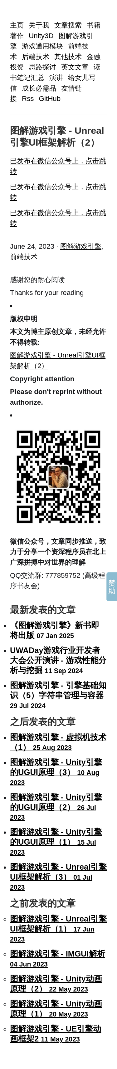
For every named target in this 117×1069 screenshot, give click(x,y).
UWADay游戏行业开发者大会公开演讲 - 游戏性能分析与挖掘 (58, 660)
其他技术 (68, 57)
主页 (17, 25)
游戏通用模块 (42, 46)
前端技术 (23, 257)
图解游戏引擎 (80, 246)
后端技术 (35, 57)
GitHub (50, 98)
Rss (28, 98)
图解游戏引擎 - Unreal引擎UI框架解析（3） (58, 876)
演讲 (56, 78)
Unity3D (41, 36)
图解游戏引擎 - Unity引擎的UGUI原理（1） (56, 841)
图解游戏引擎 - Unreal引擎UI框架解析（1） (58, 928)
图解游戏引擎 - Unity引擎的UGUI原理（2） (56, 807)
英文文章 (75, 67)
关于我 (39, 25)
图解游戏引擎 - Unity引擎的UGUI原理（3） (56, 772)
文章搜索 (68, 25)
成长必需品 (39, 88)
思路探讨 (42, 67)
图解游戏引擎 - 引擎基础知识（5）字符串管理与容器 (58, 695)
